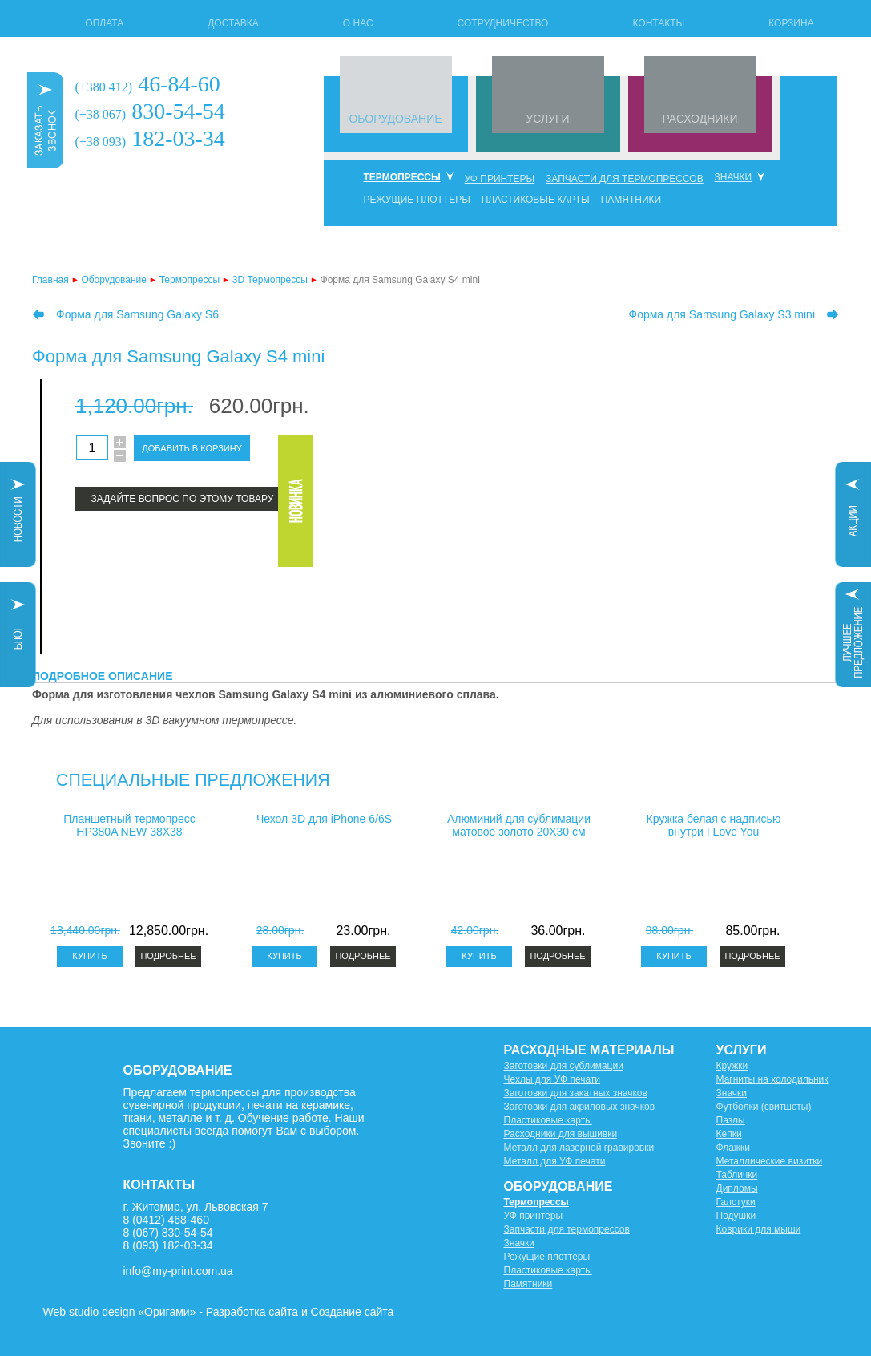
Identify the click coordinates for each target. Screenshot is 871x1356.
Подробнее (168, 956)
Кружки (732, 1065)
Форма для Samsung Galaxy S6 (137, 314)
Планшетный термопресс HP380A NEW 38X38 (129, 825)
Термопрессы (402, 177)
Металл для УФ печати (555, 1161)
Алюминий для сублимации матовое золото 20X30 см (519, 825)
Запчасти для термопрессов (625, 178)
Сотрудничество (503, 23)
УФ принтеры (500, 178)
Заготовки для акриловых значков (579, 1106)
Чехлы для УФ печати (552, 1079)
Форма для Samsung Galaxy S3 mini (721, 314)
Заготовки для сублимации (563, 1065)
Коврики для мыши (758, 1229)
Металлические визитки (769, 1161)
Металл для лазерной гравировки (579, 1147)
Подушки (736, 1215)
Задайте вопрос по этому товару (182, 498)
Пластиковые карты (536, 199)
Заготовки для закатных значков (575, 1093)
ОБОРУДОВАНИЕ (395, 118)
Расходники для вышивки (561, 1133)
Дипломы (737, 1188)
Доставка (233, 23)
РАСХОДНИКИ (699, 118)
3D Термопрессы (270, 279)
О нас (358, 23)
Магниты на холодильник (772, 1079)
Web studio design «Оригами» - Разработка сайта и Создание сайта (218, 1311)
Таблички (737, 1174)
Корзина (790, 23)
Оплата (104, 23)
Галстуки (736, 1202)
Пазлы (730, 1120)
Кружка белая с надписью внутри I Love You (714, 825)
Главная (50, 279)
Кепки (729, 1133)
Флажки (733, 1147)
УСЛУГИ (547, 118)
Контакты (658, 23)
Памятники (631, 199)
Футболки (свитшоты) (764, 1106)
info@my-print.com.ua (178, 1271)
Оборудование (114, 279)
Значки (733, 177)
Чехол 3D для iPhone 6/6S (324, 818)
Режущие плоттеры (417, 199)
